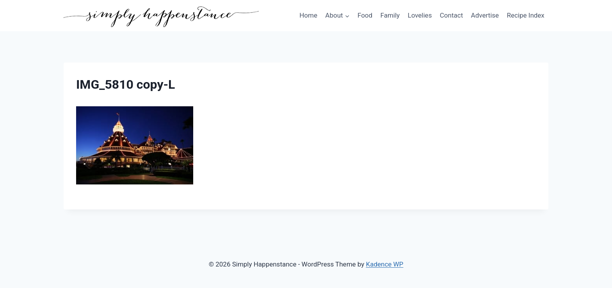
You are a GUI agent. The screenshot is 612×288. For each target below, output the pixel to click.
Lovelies (419, 15)
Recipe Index (525, 15)
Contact (451, 15)
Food (365, 15)
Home (308, 15)
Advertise (485, 15)
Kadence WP (385, 264)
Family (390, 15)
